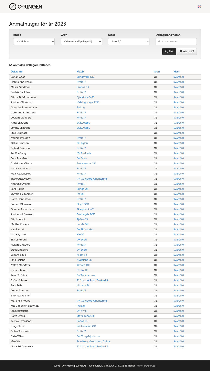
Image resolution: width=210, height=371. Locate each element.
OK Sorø (82, 158)
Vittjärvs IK (83, 285)
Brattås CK (83, 87)
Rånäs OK (82, 321)
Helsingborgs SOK (88, 102)
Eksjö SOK (83, 204)
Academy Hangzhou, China (93, 341)
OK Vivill (81, 310)
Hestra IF (82, 270)
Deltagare (16, 71)
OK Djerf (82, 239)
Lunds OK (82, 188)
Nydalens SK (84, 259)
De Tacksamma (86, 275)
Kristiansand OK (86, 326)
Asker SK (82, 254)
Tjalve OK (82, 219)
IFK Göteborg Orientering (92, 178)
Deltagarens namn (168, 35)
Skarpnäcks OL (86, 209)
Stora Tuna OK (85, 315)
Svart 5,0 (179, 76)
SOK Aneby (83, 122)
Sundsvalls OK (85, 76)
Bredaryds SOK (86, 214)
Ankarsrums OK (86, 163)
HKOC (80, 234)
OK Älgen (82, 143)
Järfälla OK (83, 265)
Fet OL (80, 193)
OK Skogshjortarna (88, 336)
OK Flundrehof (85, 229)
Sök (169, 51)
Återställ (186, 51)
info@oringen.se (146, 365)
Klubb (17, 35)
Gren (64, 35)
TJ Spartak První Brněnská (92, 280)
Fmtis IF (81, 81)
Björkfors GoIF (85, 97)
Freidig (81, 107)
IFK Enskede (84, 153)
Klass (111, 35)
